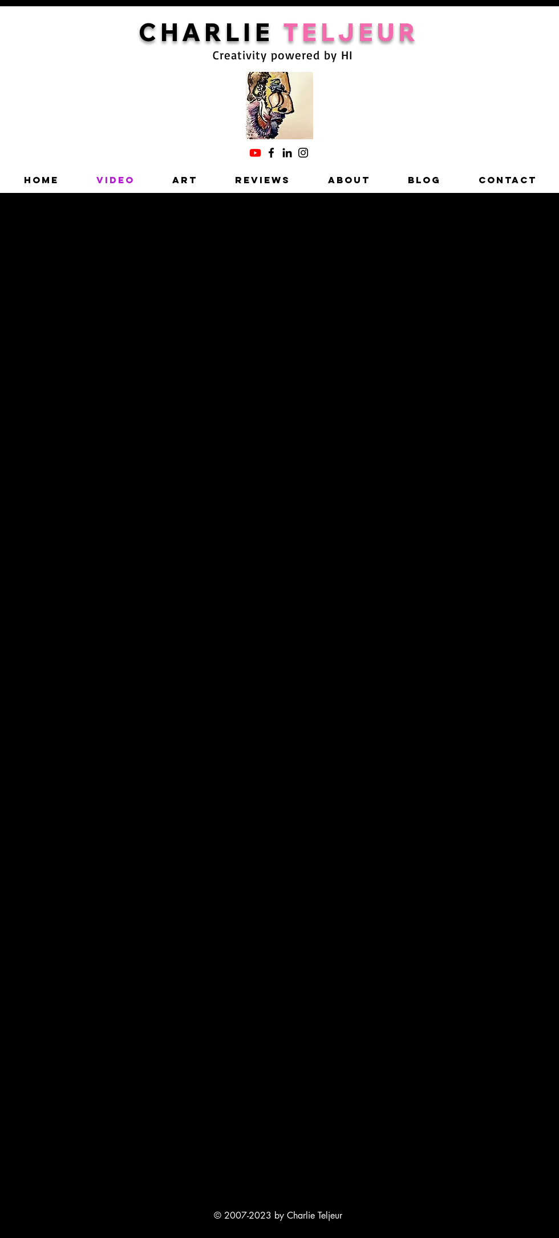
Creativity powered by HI (283, 54)
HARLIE (221, 32)
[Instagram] (303, 152)
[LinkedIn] (287, 152)
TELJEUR (351, 32)
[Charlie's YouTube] (255, 152)
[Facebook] (271, 152)
